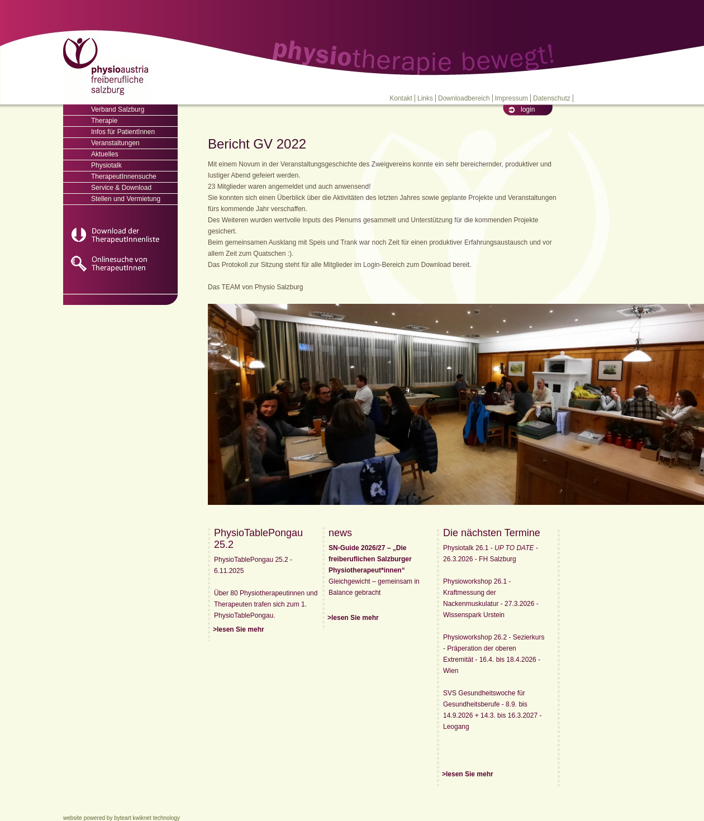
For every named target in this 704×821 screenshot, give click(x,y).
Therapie (104, 121)
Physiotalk (106, 165)
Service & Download (121, 188)
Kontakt (400, 98)
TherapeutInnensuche (123, 176)
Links (425, 98)
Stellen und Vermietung (125, 199)
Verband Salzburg (117, 109)
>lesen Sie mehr (238, 629)
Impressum (511, 98)
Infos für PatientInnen (123, 132)
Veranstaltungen (115, 143)
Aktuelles (104, 154)
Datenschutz (551, 98)
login (528, 109)
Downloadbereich (464, 98)
